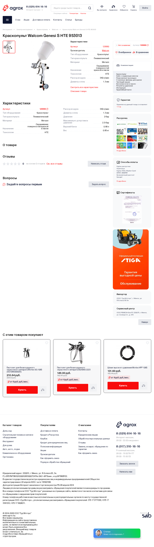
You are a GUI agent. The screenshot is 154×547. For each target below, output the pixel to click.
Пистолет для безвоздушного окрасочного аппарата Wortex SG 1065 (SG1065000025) (24, 370)
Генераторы (74, 13)
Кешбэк (43, 439)
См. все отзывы (54, 163)
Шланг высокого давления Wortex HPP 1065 (127, 368)
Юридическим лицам (88, 435)
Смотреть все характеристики (84, 87)
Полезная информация (51, 446)
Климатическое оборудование (17, 453)
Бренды (78, 20)
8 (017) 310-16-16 (128, 446)
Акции (26, 20)
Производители (47, 454)
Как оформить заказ (49, 458)
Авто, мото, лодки (11, 449)
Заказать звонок (127, 464)
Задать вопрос (99, 184)
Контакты (57, 20)
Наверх (145, 322)
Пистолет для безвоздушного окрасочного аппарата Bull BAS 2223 (73, 369)
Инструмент (7, 29)
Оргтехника (8, 457)
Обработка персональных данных (94, 439)
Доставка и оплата (41, 20)
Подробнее (121, 151)
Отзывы (82, 443)
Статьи (68, 20)
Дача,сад (7, 431)
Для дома (7, 445)
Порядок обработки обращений (55, 462)
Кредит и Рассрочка (49, 435)
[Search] (89, 8)
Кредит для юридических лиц (54, 443)
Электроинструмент (24, 29)
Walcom (55, 29)
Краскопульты (42, 29)
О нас (17, 20)
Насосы (83, 13)
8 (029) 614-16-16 (128, 433)
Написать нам (126, 472)
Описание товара (78, 91)
